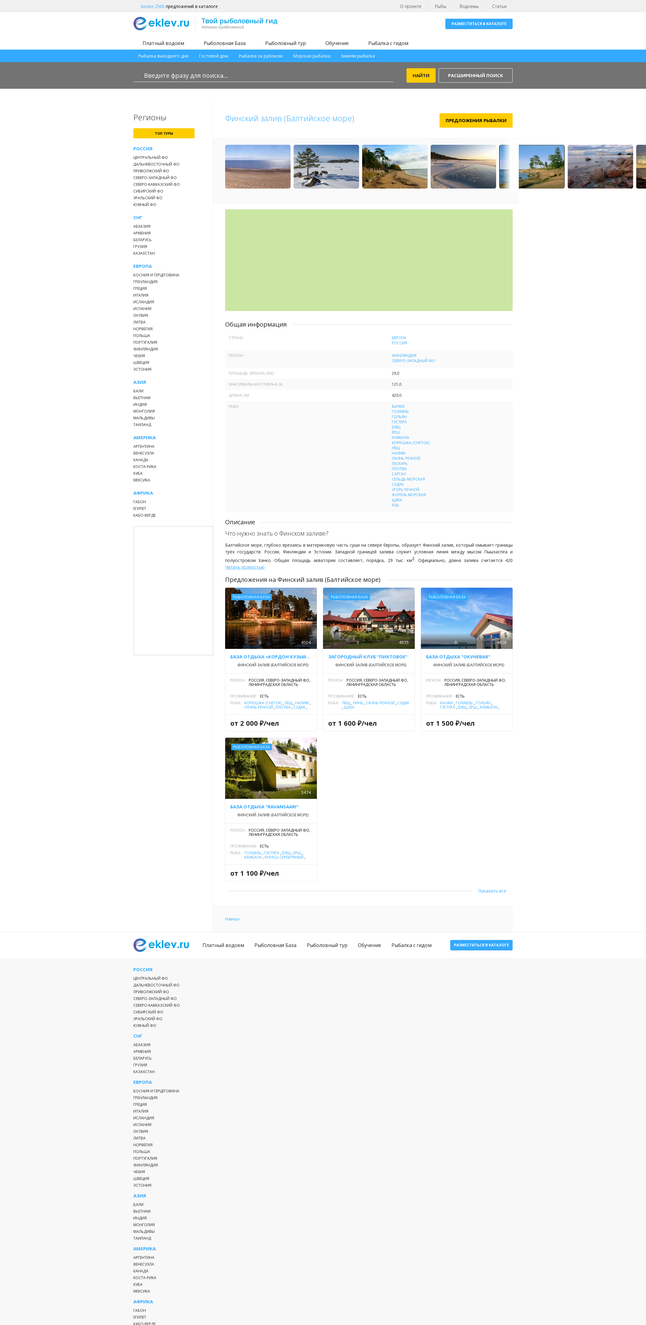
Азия (139, 382)
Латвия (140, 315)
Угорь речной (405, 489)
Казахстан (144, 253)
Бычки (398, 406)
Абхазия (141, 226)
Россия (143, 148)
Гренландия (145, 281)
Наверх (232, 919)
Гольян (399, 416)
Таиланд (142, 424)
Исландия (143, 302)
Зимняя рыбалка (358, 56)
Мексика (141, 480)
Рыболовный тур (285, 43)
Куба (138, 473)
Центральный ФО (150, 157)
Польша (141, 335)
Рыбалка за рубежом (261, 56)
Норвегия (143, 328)
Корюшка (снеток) (410, 442)
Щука (397, 500)
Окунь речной (406, 458)
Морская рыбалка (311, 56)
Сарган (399, 474)
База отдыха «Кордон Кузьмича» (271, 656)
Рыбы (440, 6)
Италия (140, 295)
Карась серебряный (284, 857)
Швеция (141, 362)
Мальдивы (144, 418)
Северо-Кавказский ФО (156, 184)
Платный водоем (163, 43)
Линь (358, 703)
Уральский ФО (147, 197)
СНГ (138, 217)
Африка (143, 493)
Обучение (337, 43)
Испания (142, 308)
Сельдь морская (408, 479)
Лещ (396, 448)
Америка (144, 437)
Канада (140, 459)
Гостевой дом (213, 56)
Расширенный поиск (475, 75)
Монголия (144, 411)
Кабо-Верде (144, 515)
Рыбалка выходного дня (163, 56)
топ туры (164, 133)
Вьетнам (141, 397)
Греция (140, 288)
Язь (395, 505)
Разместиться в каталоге (479, 23)
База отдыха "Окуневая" (458, 656)
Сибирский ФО (148, 191)
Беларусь (142, 239)
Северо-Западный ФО (155, 177)
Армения (142, 233)
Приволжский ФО (151, 171)
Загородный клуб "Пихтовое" (367, 656)
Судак (398, 484)
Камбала (400, 437)
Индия (140, 404)
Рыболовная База (225, 43)
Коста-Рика (144, 466)
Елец (396, 427)
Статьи (499, 6)
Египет (139, 508)
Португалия (145, 342)
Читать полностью (245, 567)
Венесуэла (143, 453)
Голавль (400, 411)
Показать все (492, 891)
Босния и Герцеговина (156, 275)
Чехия (139, 355)
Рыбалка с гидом (388, 43)
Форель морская (409, 494)
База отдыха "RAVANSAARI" (264, 806)
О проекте (410, 6)
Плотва (399, 468)
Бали (138, 391)
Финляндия (145, 349)
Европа (142, 266)
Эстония (142, 369)
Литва (139, 322)
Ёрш (396, 432)
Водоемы (469, 6)
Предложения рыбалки (476, 120)
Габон (139, 501)
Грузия (140, 246)
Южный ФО (144, 204)
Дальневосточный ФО (156, 164)
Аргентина (143, 446)
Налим (398, 453)
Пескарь (400, 463)
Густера (399, 422)
